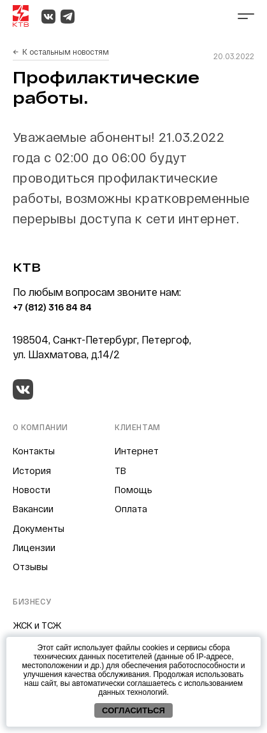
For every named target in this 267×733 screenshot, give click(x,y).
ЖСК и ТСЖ (37, 625)
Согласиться (133, 710)
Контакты (34, 450)
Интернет (137, 450)
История (32, 470)
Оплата (131, 508)
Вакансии (33, 508)
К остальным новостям (65, 51)
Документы (38, 528)
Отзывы (30, 566)
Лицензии (34, 547)
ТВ (120, 470)
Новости (31, 489)
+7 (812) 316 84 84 (52, 307)
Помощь (133, 489)
